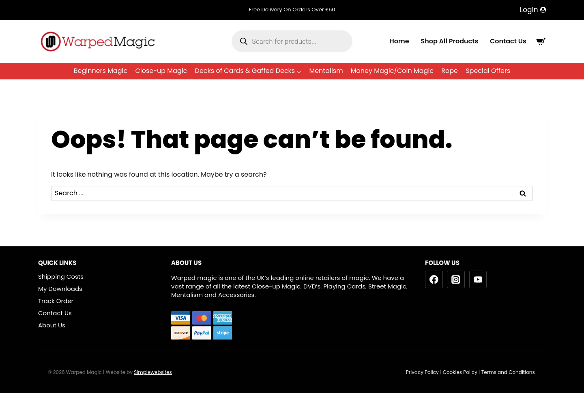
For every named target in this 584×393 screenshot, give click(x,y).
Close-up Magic (161, 70)
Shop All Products (449, 40)
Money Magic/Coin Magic (392, 70)
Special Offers (488, 70)
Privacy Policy (422, 372)
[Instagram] (456, 279)
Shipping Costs (61, 276)
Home (399, 40)
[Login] (533, 10)
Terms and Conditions (508, 372)
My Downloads (60, 288)
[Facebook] (434, 279)
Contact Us (508, 40)
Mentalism (326, 70)
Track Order (55, 301)
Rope (449, 70)
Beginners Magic (101, 70)
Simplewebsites (153, 372)
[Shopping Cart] (541, 41)
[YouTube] (478, 279)
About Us (51, 325)
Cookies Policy (460, 372)
